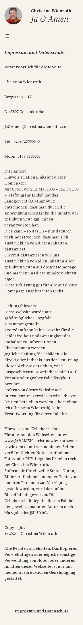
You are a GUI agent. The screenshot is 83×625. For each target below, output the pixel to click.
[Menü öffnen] (7, 36)
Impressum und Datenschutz (41, 611)
